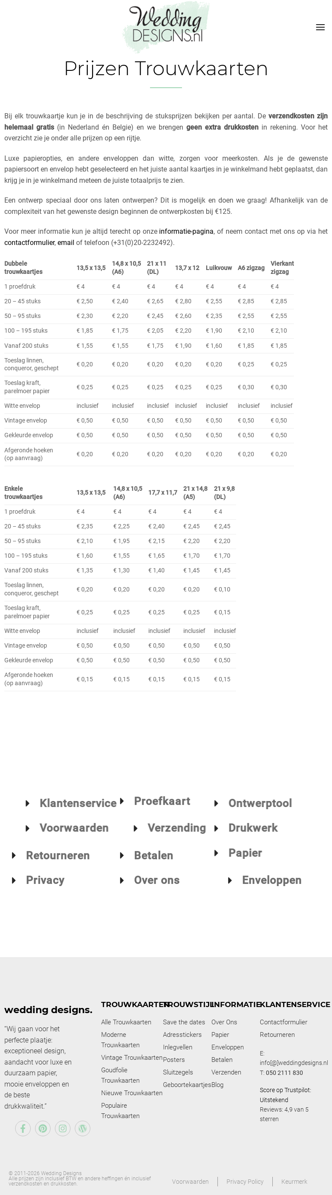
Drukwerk (205, 828)
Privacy (45, 888)
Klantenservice (295, 1004)
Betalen (153, 863)
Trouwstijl (188, 1004)
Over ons (157, 888)
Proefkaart (162, 793)
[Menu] (320, 27)
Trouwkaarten (135, 1004)
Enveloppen (272, 888)
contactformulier (29, 242)
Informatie (236, 1004)
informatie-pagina (186, 231)
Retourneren (58, 863)
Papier (198, 853)
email (65, 242)
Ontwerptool (213, 803)
